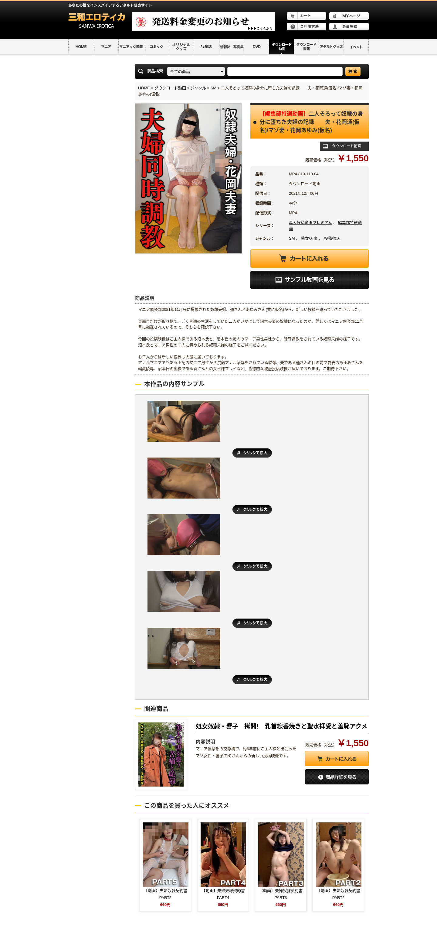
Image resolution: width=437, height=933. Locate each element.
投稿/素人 (332, 238)
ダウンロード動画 (170, 88)
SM (214, 88)
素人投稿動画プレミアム (310, 222)
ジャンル (198, 88)
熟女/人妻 (309, 238)
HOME (144, 88)
